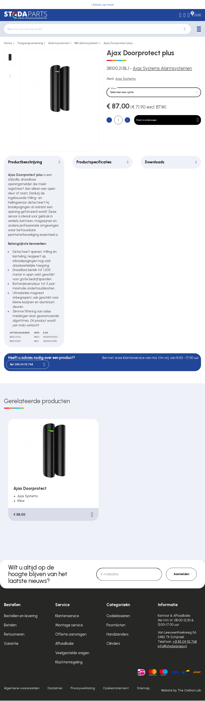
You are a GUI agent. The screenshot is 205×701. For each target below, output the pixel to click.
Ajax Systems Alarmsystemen (162, 68)
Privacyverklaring (83, 688)
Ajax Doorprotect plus (118, 43)
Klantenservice (67, 616)
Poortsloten (116, 625)
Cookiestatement (116, 688)
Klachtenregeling (68, 662)
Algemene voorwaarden (21, 688)
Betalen (10, 625)
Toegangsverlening (30, 43)
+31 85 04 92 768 (185, 642)
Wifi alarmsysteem (86, 43)
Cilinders (113, 644)
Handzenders (118, 634)
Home (8, 43)
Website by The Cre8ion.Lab (181, 691)
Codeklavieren (118, 616)
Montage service (69, 625)
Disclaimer (55, 688)
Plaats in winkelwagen (170, 124)
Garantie (11, 644)
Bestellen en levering (20, 616)
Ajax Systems (125, 79)
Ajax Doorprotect (29, 488)
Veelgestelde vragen (72, 653)
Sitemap (143, 688)
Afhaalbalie (64, 644)
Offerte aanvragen (70, 634)
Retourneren (14, 634)
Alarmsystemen (58, 43)
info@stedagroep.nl (172, 647)
